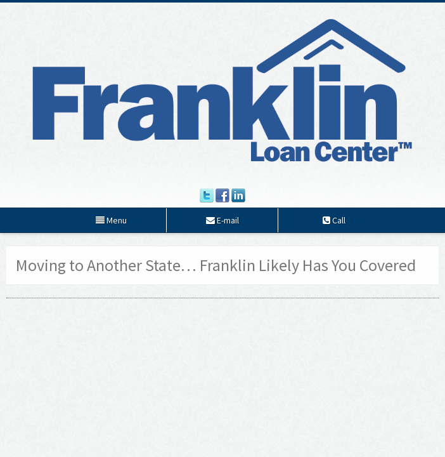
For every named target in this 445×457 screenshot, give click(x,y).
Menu (111, 220)
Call (334, 220)
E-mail (222, 220)
